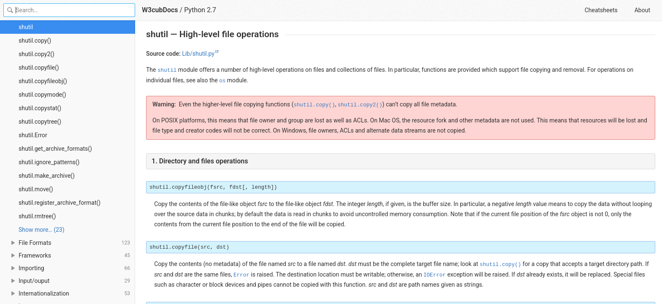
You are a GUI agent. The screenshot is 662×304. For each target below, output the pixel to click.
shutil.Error (33, 135)
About (642, 10)
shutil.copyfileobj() (43, 81)
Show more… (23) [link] (42, 229)
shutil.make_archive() (47, 175)
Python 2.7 (200, 10)
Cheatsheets (601, 10)
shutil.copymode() (42, 94)
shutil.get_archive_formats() (55, 148)
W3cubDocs (160, 10)
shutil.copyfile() (39, 67)
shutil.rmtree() (37, 216)
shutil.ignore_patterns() (49, 162)
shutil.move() (36, 189)
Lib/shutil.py (198, 53)
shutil (26, 27)
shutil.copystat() (40, 108)
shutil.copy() (35, 40)
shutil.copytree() (40, 121)
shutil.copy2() (36, 54)
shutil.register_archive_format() (59, 202)
